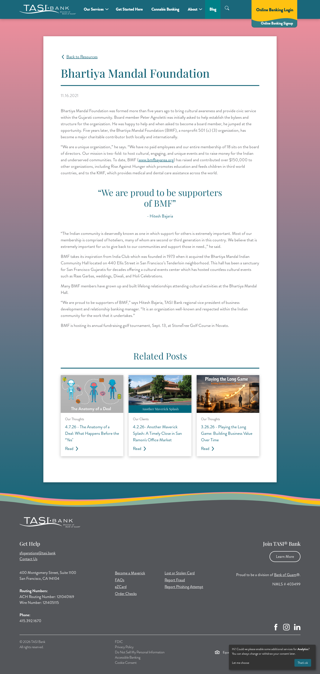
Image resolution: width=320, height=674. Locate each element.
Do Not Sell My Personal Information (140, 652)
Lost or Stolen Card (180, 573)
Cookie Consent (126, 662)
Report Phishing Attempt (184, 587)
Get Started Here (129, 9)
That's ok (303, 663)
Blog (212, 9)
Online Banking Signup (277, 23)
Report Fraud (175, 580)
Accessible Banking (127, 657)
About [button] (192, 9)
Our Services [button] (94, 9)
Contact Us (28, 559)
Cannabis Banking (165, 9)
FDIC (119, 641)
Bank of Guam (285, 575)
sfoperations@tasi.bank (38, 553)
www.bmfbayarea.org (156, 160)
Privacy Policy (124, 646)
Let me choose (240, 663)
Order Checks (126, 594)
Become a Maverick (130, 573)
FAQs (119, 580)
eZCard (121, 587)
